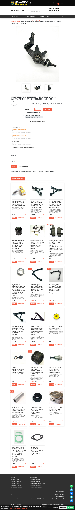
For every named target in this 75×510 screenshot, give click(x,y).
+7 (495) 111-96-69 (59, 494)
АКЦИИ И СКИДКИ (19, 10)
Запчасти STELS (17, 16)
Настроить (63, 507)
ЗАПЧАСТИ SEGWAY (31, 16)
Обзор (13, 166)
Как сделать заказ (35, 479)
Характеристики (23, 166)
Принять (70, 507)
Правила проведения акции (37, 483)
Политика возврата (35, 481)
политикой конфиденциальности (18, 508)
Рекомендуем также (17, 178)
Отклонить (55, 507)
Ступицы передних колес (17, 156)
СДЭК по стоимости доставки (19, 129)
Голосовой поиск (34, 9)
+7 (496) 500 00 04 (59, 496)
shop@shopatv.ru (60, 491)
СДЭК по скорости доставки (19, 135)
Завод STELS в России (16, 487)
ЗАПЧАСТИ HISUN (46, 16)
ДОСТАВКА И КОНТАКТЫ (17, 485)
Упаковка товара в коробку (32, 115)
